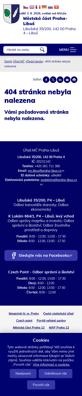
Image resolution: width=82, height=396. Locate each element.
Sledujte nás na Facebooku (45, 256)
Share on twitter (53, 79)
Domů (8, 61)
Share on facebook (46, 79)
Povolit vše (41, 385)
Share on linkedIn (60, 79)
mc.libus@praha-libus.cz (46, 171)
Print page (74, 79)
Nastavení (23, 373)
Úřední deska (34, 61)
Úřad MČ (19, 61)
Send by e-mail (67, 79)
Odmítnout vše (55, 373)
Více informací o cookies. (51, 364)
